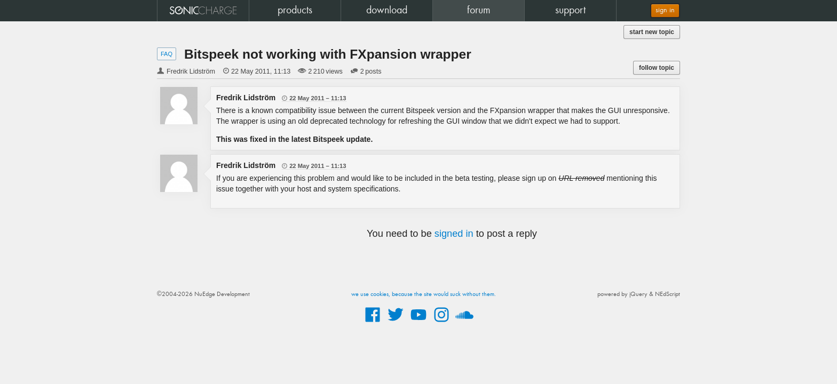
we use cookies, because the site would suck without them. (423, 294)
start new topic (651, 32)
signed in (454, 233)
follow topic (656, 67)
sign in (665, 10)
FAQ (166, 54)
